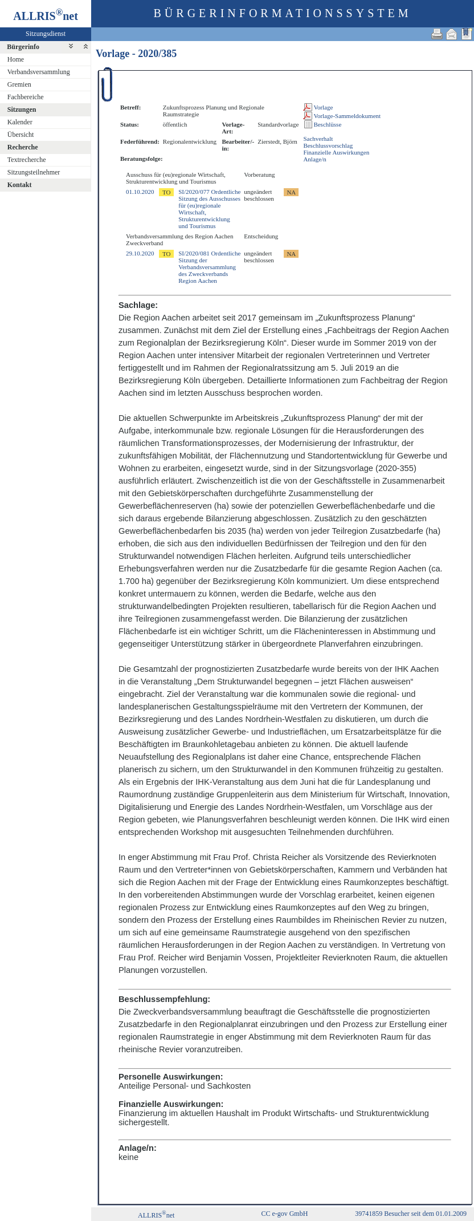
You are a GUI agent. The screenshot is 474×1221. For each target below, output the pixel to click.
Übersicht (20, 135)
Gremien (19, 84)
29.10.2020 (140, 253)
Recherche (22, 147)
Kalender (19, 122)
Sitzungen (21, 109)
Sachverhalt (318, 138)
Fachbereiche (25, 97)
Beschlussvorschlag (328, 145)
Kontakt (19, 185)
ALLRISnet (156, 1215)
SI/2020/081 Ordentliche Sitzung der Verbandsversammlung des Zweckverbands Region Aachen (209, 267)
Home (15, 59)
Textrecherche (26, 160)
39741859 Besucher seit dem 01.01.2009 (411, 1214)
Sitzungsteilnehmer (33, 172)
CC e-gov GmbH (284, 1214)
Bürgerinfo (23, 47)
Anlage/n (314, 159)
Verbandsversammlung (38, 72)
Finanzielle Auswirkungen (336, 152)
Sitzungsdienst (46, 34)
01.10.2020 (140, 191)
